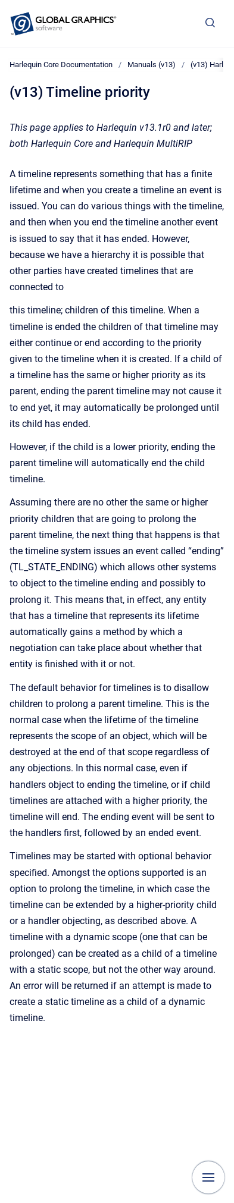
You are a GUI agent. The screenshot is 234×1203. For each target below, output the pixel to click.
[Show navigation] (208, 1177)
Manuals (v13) (151, 64)
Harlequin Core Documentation (61, 64)
